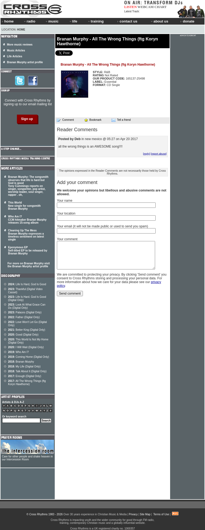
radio (29, 21)
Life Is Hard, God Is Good (27, 284)
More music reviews (19, 44)
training (95, 21)
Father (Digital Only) (24, 317)
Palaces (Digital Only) (25, 312)
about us (159, 21)
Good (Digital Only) (23, 334)
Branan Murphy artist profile (25, 62)
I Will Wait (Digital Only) (26, 347)
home (8, 21)
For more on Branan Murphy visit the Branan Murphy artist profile (29, 265)
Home (21, 29)
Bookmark (92, 120)
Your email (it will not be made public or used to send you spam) (102, 226)
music (51, 21)
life (73, 21)
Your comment (67, 239)
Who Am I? (18, 352)
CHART (161, 7)
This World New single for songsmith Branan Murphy (24, 205)
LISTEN (130, 7)
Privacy (133, 514)
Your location (66, 213)
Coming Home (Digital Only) (28, 356)
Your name (64, 200)
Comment (65, 120)
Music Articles (16, 50)
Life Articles (14, 56)
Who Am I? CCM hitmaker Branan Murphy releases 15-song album (27, 219)
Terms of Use (161, 514)
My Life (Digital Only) (24, 366)
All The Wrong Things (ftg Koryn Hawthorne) (27, 382)
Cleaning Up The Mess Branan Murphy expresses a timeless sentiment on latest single (26, 235)
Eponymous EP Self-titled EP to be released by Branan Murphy (27, 250)
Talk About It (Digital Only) (27, 371)
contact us (127, 21)
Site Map (145, 514)
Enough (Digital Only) (24, 376)
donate (187, 21)
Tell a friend (121, 120)
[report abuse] (159, 153)
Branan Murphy (21, 361)
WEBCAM (145, 7)
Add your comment (77, 182)
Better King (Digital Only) (26, 329)
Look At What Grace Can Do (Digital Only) (26, 306)
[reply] (146, 153)
